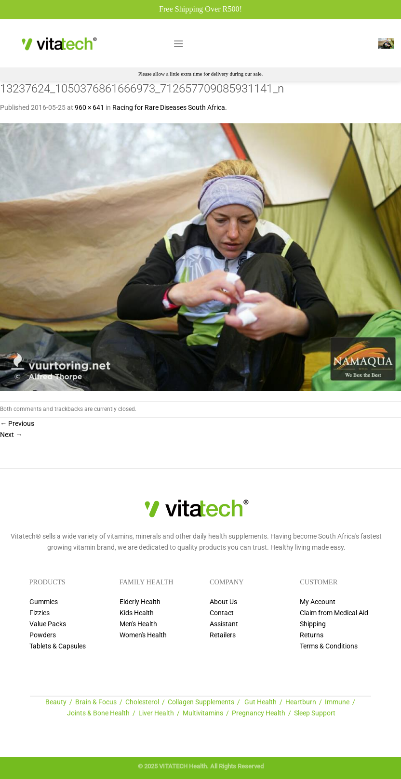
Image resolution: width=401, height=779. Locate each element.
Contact (222, 613)
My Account (317, 602)
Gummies (43, 602)
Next (11, 435)
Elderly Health (140, 602)
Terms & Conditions (329, 646)
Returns (311, 635)
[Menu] (178, 43)
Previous (17, 424)
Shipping (313, 624)
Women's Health (143, 635)
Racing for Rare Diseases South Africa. (169, 108)
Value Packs (47, 624)
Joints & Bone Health (98, 713)
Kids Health (137, 613)
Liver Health (156, 713)
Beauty (56, 702)
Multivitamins (203, 713)
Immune (337, 702)
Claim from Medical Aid (334, 613)
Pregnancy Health (258, 713)
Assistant (224, 624)
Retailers (223, 635)
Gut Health (260, 702)
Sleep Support (314, 713)
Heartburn (300, 702)
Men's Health (138, 624)
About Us (223, 602)
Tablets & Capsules (57, 646)
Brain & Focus (96, 702)
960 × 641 (89, 108)
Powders (42, 635)
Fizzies (39, 613)
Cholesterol (142, 702)
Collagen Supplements (201, 702)
